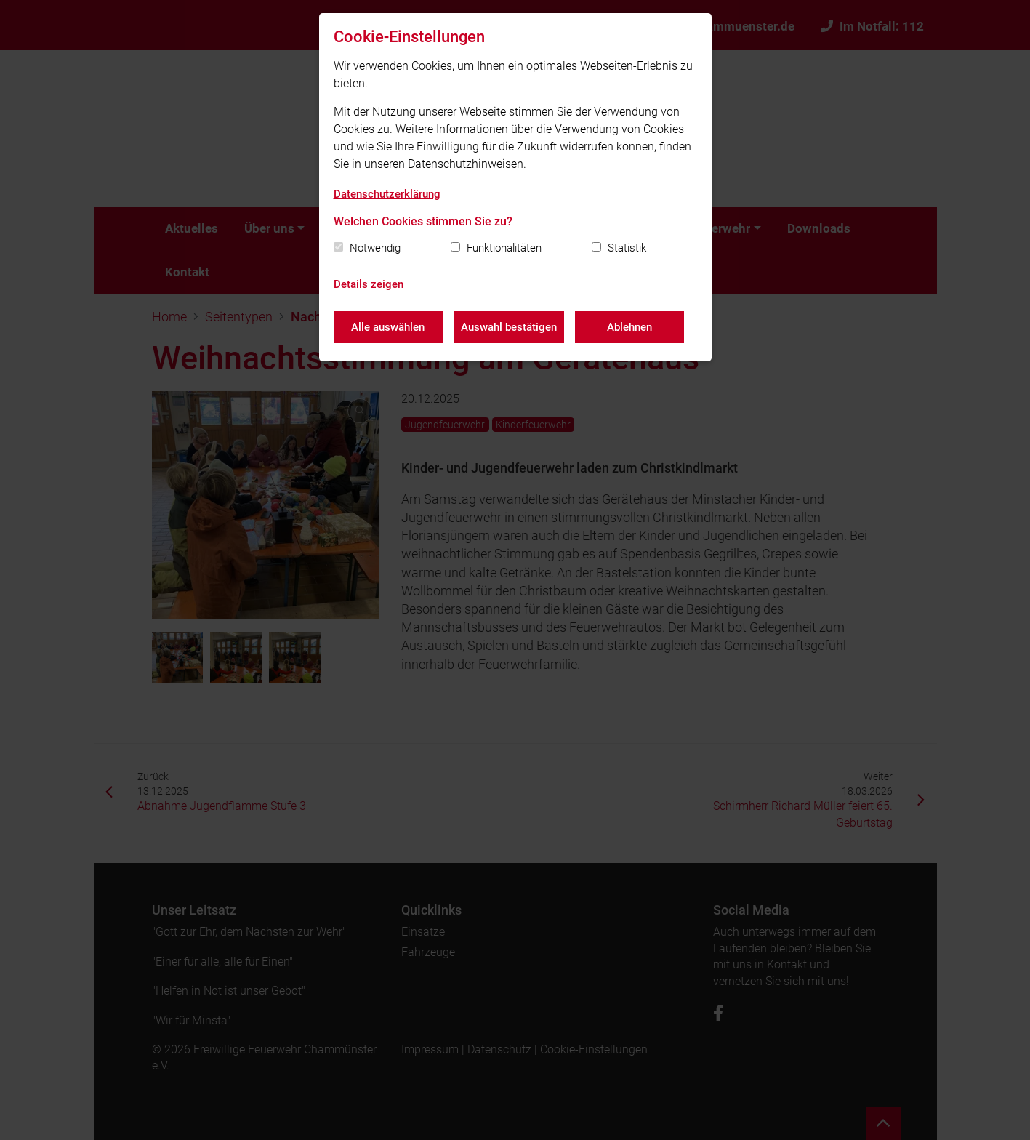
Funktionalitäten (504, 247)
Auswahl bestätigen (509, 327)
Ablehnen (629, 327)
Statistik (627, 247)
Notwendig (375, 247)
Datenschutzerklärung (387, 194)
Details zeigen (368, 284)
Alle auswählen (388, 327)
